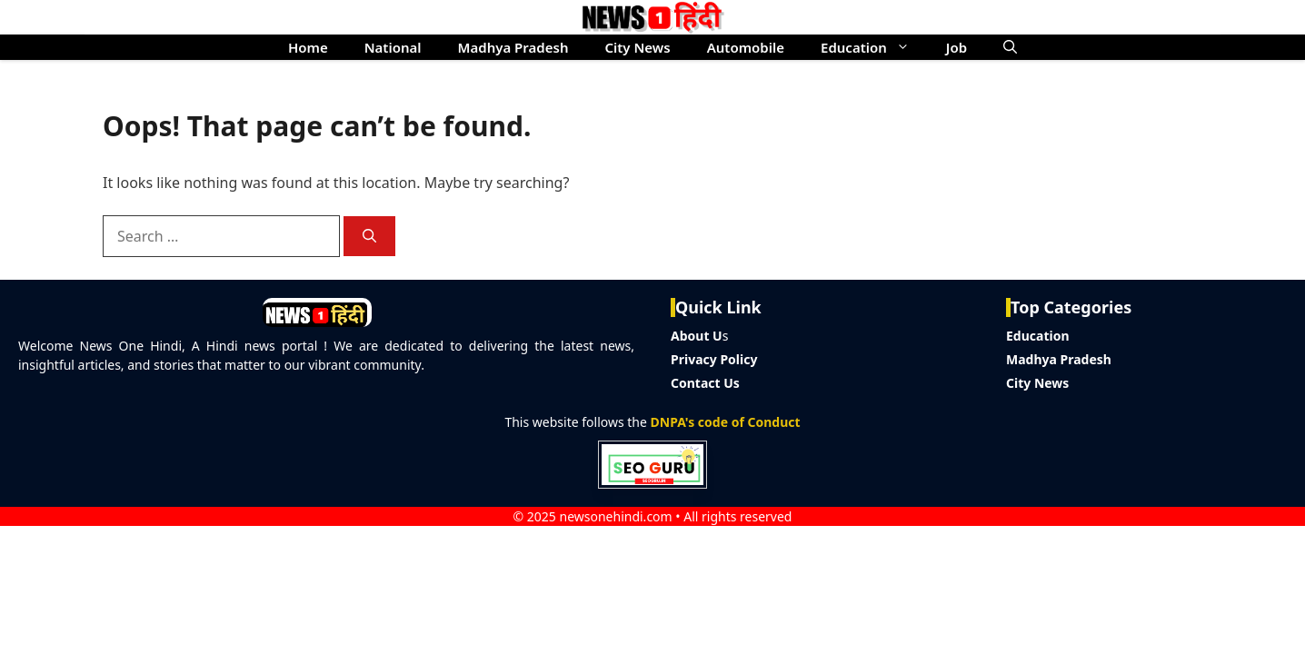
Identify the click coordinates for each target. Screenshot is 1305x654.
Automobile (745, 47)
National (393, 47)
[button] (1010, 47)
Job (956, 47)
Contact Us (705, 382)
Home (308, 47)
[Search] (369, 236)
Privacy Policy (714, 359)
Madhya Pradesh (513, 47)
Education (874, 47)
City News (637, 47)
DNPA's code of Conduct (726, 422)
